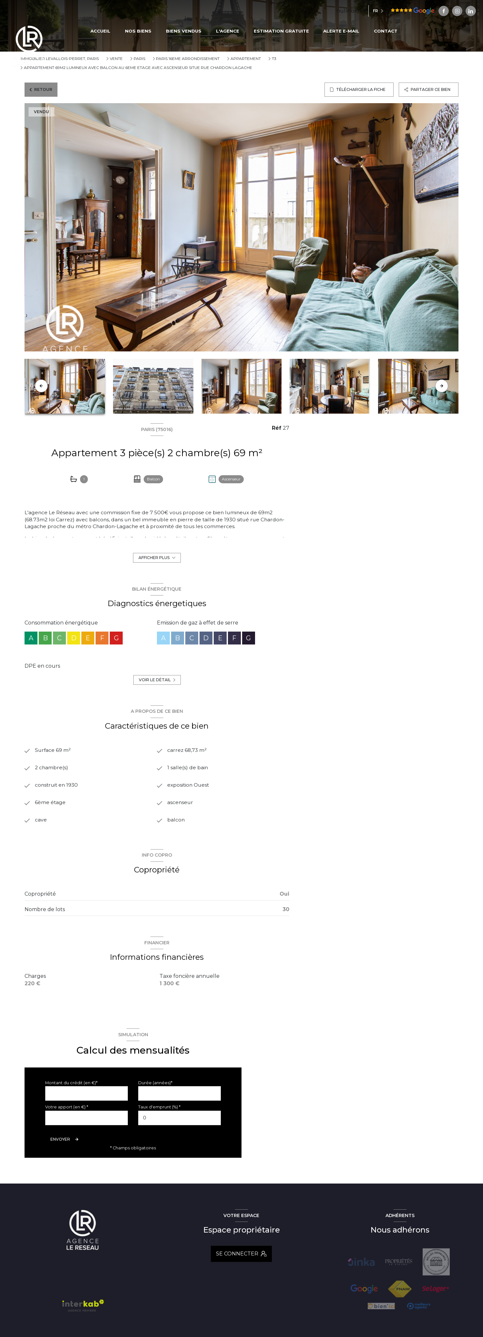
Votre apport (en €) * (66, 1108)
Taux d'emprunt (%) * (159, 1108)
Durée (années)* (155, 1083)
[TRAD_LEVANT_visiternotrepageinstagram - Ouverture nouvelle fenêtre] (426, 11)
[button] (441, 385)
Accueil (101, 31)
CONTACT (385, 31)
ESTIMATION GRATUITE (281, 31)
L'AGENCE (227, 31)
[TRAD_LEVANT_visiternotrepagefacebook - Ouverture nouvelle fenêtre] (413, 11)
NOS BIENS (138, 31)
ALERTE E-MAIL (342, 31)
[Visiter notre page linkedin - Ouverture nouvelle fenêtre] (440, 11)
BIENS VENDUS (183, 31)
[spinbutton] (179, 1118)
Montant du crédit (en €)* (71, 1083)
